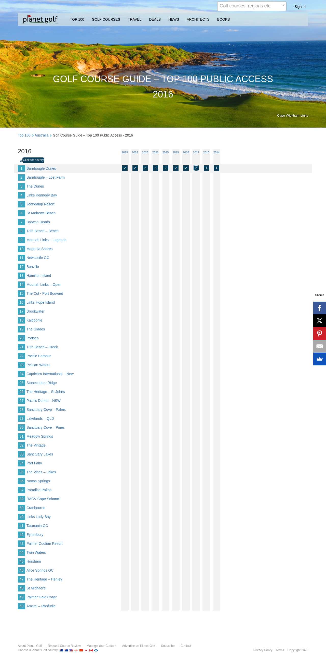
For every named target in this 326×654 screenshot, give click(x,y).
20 (22, 338)
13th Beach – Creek (42, 347)
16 (22, 302)
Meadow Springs (39, 436)
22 (22, 356)
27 (22, 401)
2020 (165, 152)
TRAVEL (134, 19)
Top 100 (24, 135)
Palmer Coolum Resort (44, 543)
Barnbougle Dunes (41, 168)
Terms (280, 650)
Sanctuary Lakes (39, 454)
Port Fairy (34, 463)
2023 (145, 152)
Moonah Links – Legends (46, 240)
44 (22, 552)
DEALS (155, 19)
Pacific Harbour (38, 356)
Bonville (32, 267)
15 (22, 293)
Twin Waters (36, 552)
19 (22, 329)
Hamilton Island (38, 276)
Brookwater (35, 311)
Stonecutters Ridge (41, 383)
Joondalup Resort (40, 204)
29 (22, 418)
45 (22, 561)
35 (22, 472)
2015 (206, 152)
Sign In (300, 7)
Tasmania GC (37, 526)
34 (22, 463)
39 (22, 508)
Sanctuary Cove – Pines (45, 427)
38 (22, 499)
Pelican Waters (38, 365)
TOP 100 (77, 19)
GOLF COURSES (106, 19)
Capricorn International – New (50, 374)
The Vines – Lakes (41, 472)
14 (22, 284)
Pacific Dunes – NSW (43, 401)
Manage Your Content (101, 646)
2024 (135, 152)
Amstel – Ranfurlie (41, 606)
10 (22, 249)
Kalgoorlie (34, 320)
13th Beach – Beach (42, 231)
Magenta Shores (39, 249)
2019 (176, 152)
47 (22, 579)
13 (22, 276)
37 (22, 490)
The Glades (35, 329)
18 (22, 320)
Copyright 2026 (298, 650)
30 (22, 427)
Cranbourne (35, 508)
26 (22, 392)
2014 (216, 152)
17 (22, 311)
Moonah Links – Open (43, 284)
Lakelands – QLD (40, 418)
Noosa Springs (38, 481)
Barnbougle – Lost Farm (45, 177)
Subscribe (167, 646)
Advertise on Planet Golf (138, 646)
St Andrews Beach (41, 213)
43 (22, 543)
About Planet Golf (30, 646)
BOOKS (223, 19)
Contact (186, 646)
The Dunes (35, 186)
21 (22, 347)
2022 (155, 152)
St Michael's (36, 588)
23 (22, 365)
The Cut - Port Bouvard (44, 293)
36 (22, 481)
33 (22, 454)
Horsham (33, 561)
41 (22, 526)
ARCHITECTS (198, 19)
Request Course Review (64, 646)
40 (22, 517)
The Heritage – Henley (44, 579)
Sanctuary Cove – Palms (46, 410)
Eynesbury (34, 535)
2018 (186, 152)
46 (22, 570)
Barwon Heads (38, 222)
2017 (196, 152)
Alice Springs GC (40, 570)
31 (22, 436)
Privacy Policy (263, 650)
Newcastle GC (37, 258)
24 (22, 374)
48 (22, 588)
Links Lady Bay (38, 517)
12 (22, 267)
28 (22, 410)
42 (22, 535)
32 (22, 445)
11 (22, 258)
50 (22, 606)
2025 (125, 152)
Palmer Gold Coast (41, 597)
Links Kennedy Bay (41, 195)
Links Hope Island (40, 302)
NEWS (173, 19)
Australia (41, 135)
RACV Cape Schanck (43, 499)
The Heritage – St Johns (45, 392)
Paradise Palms (38, 490)
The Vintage (36, 445)
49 (22, 597)
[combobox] (252, 6)
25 (22, 383)
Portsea (32, 338)
